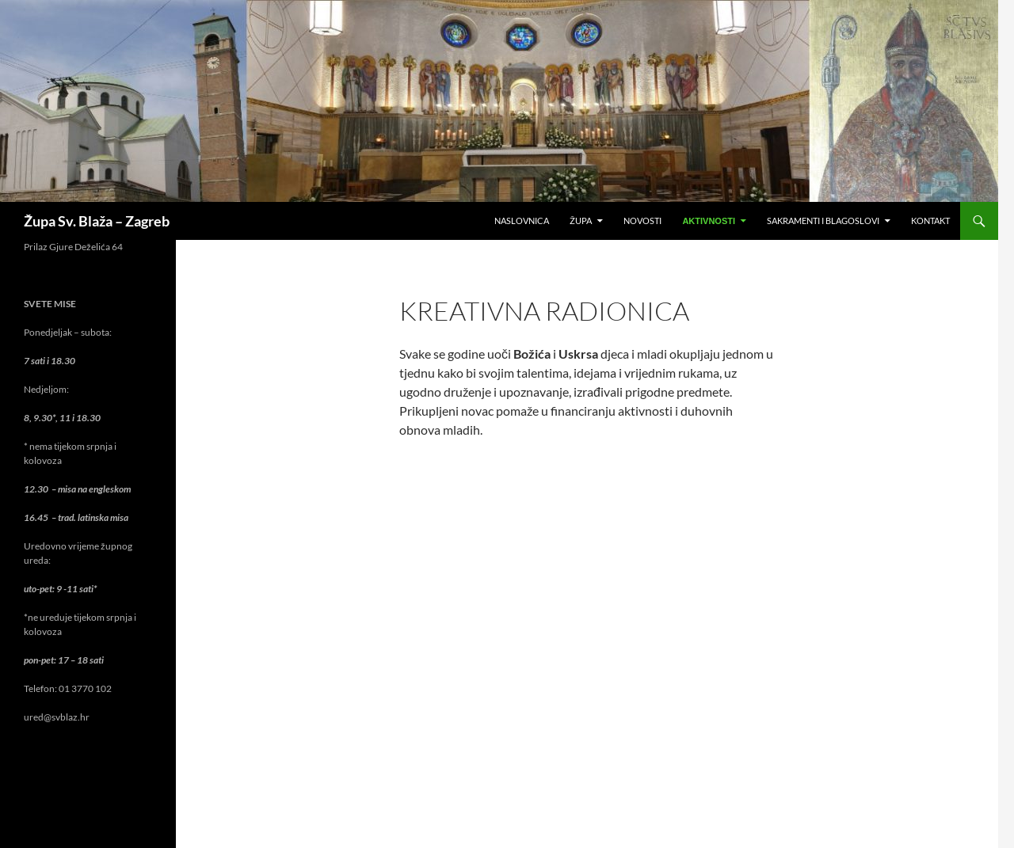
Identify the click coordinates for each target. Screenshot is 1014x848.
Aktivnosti (708, 221)
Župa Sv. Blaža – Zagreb (97, 221)
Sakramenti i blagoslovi (823, 220)
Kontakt (930, 220)
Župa (581, 220)
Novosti (642, 220)
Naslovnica (521, 220)
